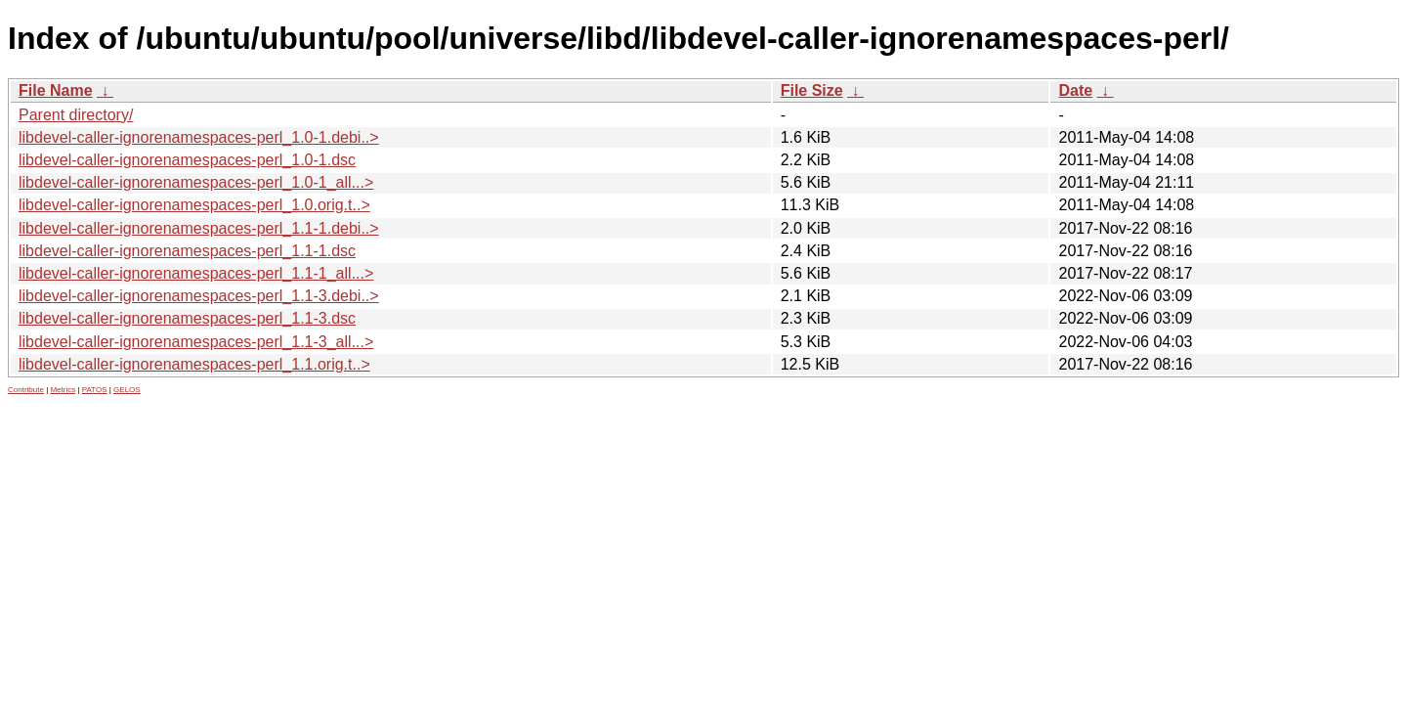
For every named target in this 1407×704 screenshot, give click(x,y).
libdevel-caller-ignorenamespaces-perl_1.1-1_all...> (196, 273)
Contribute (26, 389)
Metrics (62, 389)
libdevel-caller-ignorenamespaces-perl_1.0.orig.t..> (194, 205)
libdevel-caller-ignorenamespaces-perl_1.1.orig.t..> (194, 364)
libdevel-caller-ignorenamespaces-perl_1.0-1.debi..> (199, 137)
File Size (812, 90)
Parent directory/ (76, 115)
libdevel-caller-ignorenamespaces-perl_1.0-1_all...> (196, 182)
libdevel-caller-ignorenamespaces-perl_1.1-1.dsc (187, 250)
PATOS (94, 389)
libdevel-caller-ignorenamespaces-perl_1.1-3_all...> (196, 341)
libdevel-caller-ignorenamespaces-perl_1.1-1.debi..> (199, 228)
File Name (56, 90)
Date (1075, 90)
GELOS (127, 389)
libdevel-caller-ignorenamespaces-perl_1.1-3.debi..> (199, 295)
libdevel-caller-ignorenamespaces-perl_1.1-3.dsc (187, 318)
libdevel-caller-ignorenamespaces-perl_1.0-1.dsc (187, 160)
